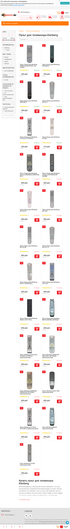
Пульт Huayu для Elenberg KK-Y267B (28, 246)
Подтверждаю (65, 3)
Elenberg (6, 47)
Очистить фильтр (9, 115)
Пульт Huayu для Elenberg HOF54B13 (50, 65)
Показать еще (24, 499)
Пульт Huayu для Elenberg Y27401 (50, 137)
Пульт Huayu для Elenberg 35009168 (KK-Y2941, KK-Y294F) (28, 66)
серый (5, 61)
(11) (47, 179)
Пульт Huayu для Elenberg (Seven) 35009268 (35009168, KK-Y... (29, 174)
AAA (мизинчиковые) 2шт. (7, 98)
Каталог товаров (10, 23)
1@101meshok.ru (25, 12)
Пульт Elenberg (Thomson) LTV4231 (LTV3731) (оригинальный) (28, 356)
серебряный (7, 59)
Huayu (7, 50)
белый (5, 57)
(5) (46, 106)
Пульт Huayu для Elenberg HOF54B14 (28, 101)
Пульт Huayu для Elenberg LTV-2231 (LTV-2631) (28, 137)
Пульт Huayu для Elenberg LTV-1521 (50, 282)
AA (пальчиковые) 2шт (8, 93)
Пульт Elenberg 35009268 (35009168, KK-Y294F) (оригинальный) (28, 392)
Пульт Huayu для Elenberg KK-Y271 (50, 101)
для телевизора (8, 70)
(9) (46, 215)
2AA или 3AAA (8, 91)
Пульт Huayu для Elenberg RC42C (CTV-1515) (28, 319)
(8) (24, 360)
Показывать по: (24, 39)
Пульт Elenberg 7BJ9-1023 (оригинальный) (50, 391)
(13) (47, 70)
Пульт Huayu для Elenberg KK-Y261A (28, 210)
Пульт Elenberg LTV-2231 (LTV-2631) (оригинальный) (29, 427)
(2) (24, 142)
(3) (24, 396)
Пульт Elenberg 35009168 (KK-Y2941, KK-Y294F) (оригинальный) (50, 356)
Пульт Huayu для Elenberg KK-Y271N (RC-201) (28, 282)
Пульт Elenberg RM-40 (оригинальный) (49, 427)
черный (6, 63)
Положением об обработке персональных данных (53, 521)
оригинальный (8, 111)
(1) (24, 70)
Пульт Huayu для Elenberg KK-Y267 (50, 210)
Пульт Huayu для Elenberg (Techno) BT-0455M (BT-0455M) (50, 174)
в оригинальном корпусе (8, 107)
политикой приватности (18, 5)
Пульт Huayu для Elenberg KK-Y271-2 (50, 246)
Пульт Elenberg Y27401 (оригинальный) (27, 464)
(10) (47, 288)
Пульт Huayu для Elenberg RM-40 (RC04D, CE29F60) (50, 319)
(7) (24, 251)
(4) (24, 106)
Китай (5, 80)
